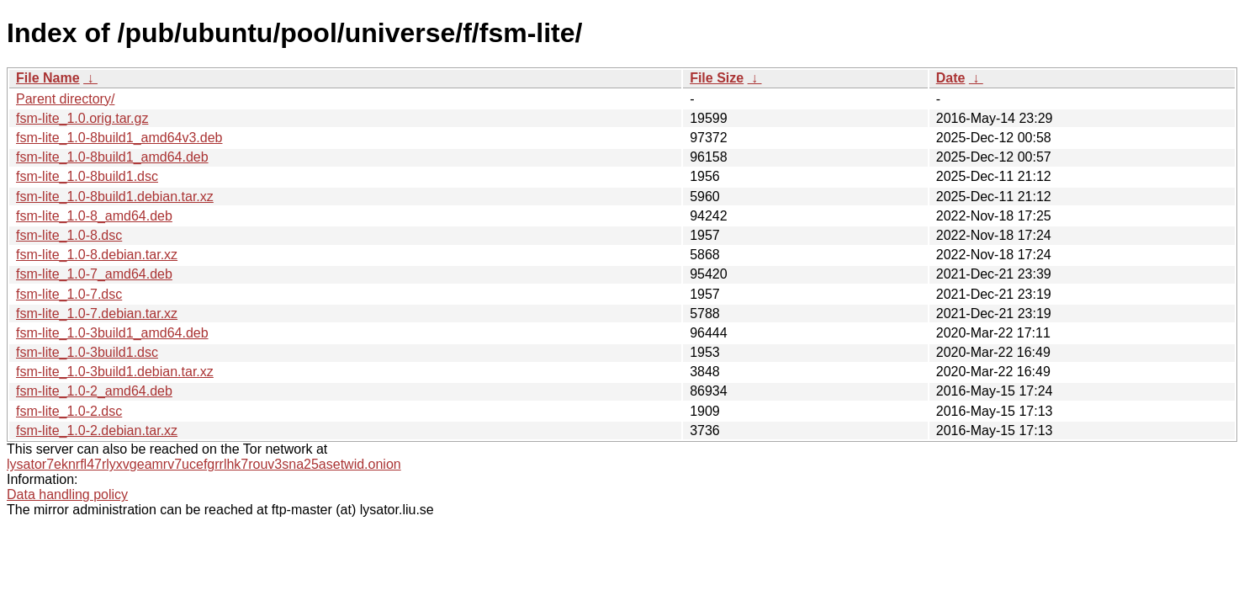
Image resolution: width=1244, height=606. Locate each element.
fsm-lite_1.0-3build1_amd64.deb (112, 333)
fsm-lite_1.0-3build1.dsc (87, 352)
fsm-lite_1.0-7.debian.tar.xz (96, 313)
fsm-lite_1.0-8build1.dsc (87, 176)
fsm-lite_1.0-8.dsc (69, 235)
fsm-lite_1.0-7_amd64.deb (94, 274)
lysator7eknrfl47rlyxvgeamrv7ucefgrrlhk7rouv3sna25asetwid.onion (204, 464)
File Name (48, 78)
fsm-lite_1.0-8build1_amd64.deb (112, 157)
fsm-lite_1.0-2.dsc (69, 411)
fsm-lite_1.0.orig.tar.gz (82, 118)
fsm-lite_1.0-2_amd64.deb (94, 391)
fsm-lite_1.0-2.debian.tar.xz (96, 430)
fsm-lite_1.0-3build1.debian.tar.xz (115, 371)
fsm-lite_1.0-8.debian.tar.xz (96, 254)
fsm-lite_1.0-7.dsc (69, 294)
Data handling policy (67, 494)
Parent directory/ (65, 99)
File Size (717, 78)
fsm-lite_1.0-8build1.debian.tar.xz (115, 196)
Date (951, 78)
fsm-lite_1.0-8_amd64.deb (94, 216)
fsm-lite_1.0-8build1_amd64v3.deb (119, 137)
